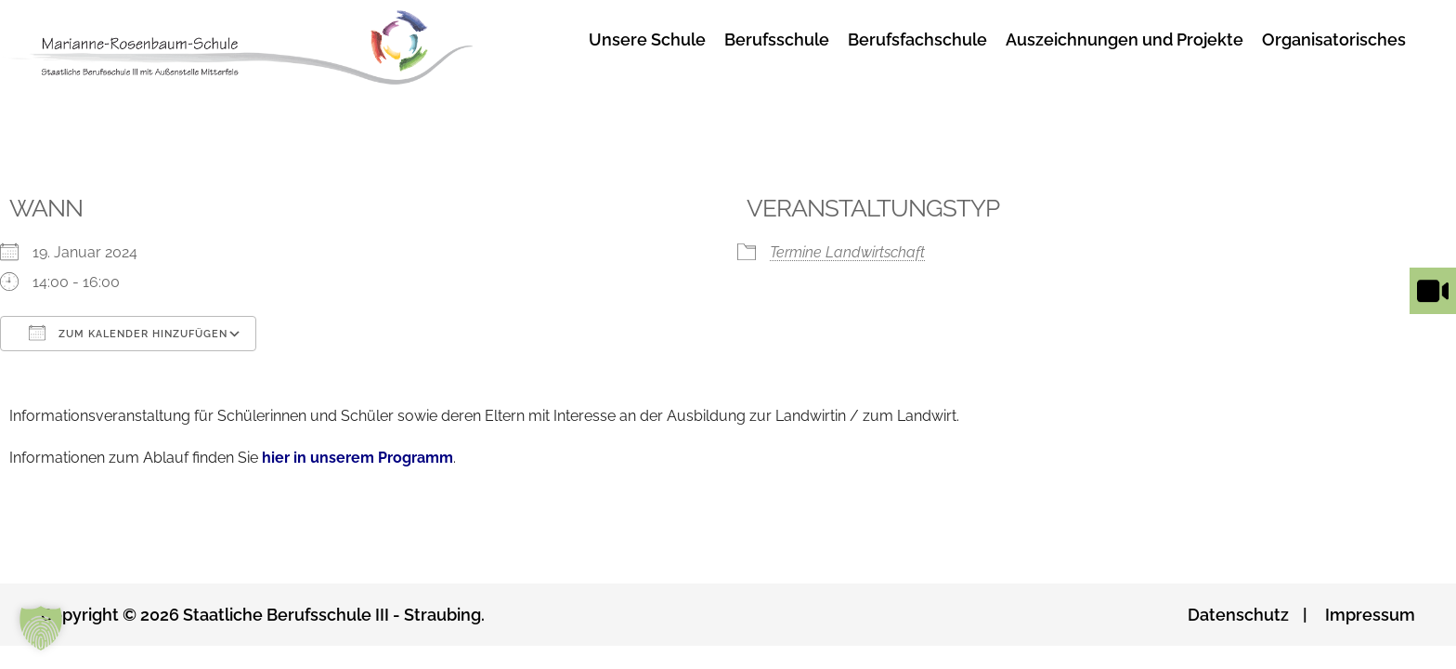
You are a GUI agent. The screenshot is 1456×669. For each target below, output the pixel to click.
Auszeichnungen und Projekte (1124, 39)
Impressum (1370, 614)
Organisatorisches (1334, 39)
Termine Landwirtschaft (847, 252)
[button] (41, 628)
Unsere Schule (647, 39)
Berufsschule (776, 39)
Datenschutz (1238, 614)
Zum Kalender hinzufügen (128, 332)
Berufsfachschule (917, 39)
